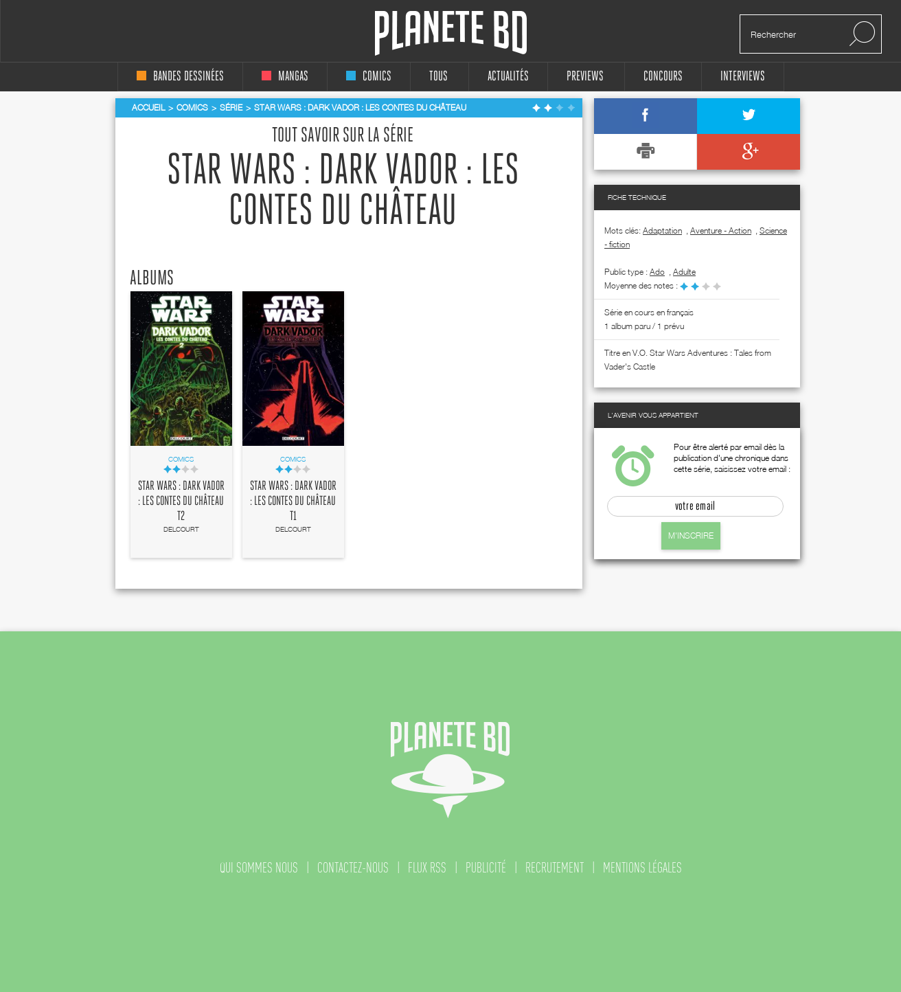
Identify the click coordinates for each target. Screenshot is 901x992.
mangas (285, 76)
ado (657, 272)
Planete (451, 33)
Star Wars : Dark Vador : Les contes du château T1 (293, 501)
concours (663, 76)
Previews (585, 76)
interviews (742, 76)
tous (438, 76)
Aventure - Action (720, 230)
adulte (684, 272)
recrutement (554, 867)
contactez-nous (353, 867)
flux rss (427, 867)
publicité (486, 867)
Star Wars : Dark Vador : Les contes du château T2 (181, 501)
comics (368, 76)
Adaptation (662, 230)
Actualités (508, 76)
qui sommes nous (259, 867)
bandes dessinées (180, 76)
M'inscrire (691, 535)
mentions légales (642, 867)
